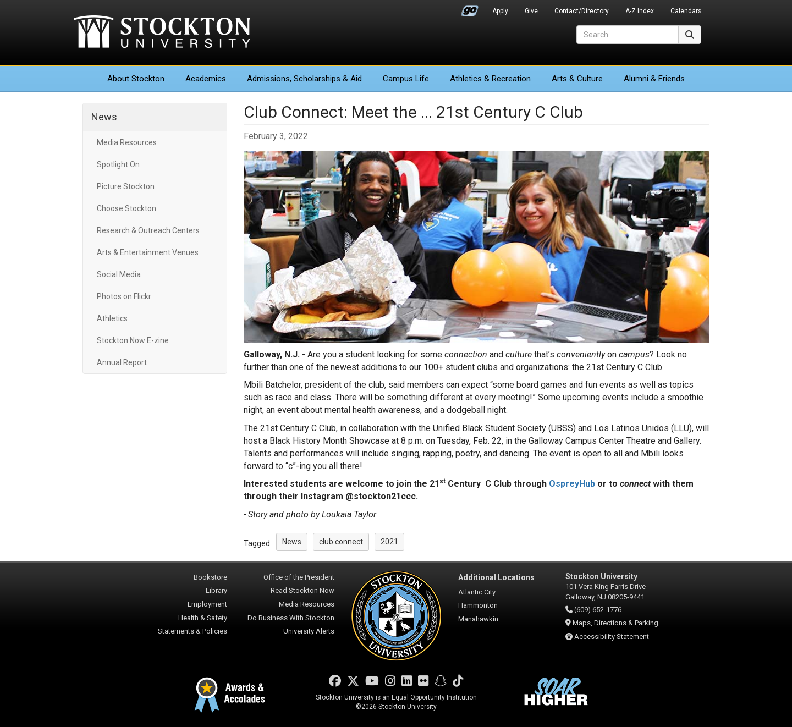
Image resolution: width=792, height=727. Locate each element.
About (135, 79)
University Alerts (308, 631)
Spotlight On (118, 164)
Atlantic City (477, 592)
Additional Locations (496, 577)
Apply (500, 11)
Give (531, 11)
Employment (207, 604)
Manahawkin (478, 619)
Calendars (685, 11)
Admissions (304, 79)
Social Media (119, 274)
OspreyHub (572, 483)
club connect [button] (341, 541)
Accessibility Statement (611, 636)
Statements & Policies (192, 631)
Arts (577, 79)
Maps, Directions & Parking (615, 623)
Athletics (490, 79)
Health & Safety (202, 618)
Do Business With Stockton (291, 618)
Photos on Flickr (124, 296)
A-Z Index (639, 11)
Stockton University (162, 33)
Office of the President (298, 577)
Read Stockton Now (302, 590)
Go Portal (470, 8)
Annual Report (122, 362)
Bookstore (210, 577)
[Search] (627, 34)
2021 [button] (389, 541)
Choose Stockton (126, 208)
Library (216, 590)
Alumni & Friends (654, 79)
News (104, 117)
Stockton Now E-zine (133, 340)
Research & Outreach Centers (148, 230)
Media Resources (127, 142)
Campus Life (406, 79)
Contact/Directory (581, 11)
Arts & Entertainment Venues (148, 252)
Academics (205, 79)
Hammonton (478, 605)
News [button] (291, 541)
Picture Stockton (126, 186)
